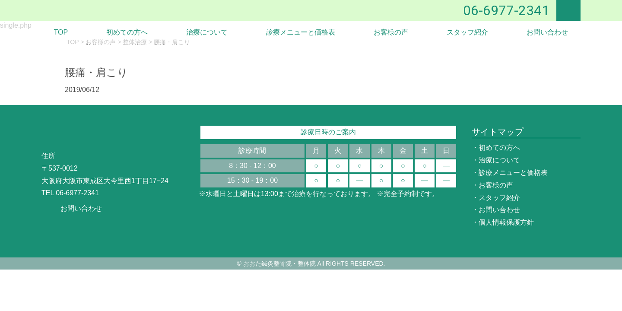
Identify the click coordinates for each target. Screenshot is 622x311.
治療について (207, 32)
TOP (61, 32)
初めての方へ (127, 32)
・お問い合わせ (496, 209)
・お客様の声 (492, 185)
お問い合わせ (547, 32)
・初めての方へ (496, 147)
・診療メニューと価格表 (510, 172)
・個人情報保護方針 (503, 222)
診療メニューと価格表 (300, 32)
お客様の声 (391, 32)
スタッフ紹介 (467, 32)
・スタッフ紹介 (496, 197)
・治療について (496, 160)
